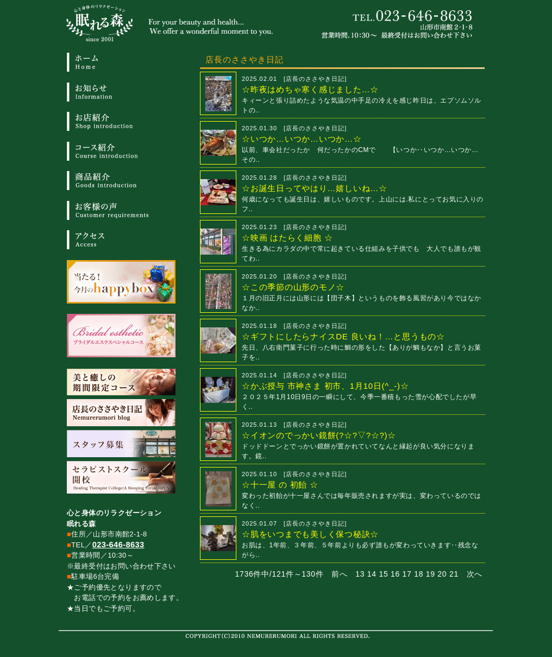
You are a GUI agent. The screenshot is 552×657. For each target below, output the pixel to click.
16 (395, 574)
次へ (474, 574)
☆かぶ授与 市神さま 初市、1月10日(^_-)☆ (325, 385)
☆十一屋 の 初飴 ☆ (280, 484)
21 (454, 574)
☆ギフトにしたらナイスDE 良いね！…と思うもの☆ (343, 336)
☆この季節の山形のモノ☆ (293, 287)
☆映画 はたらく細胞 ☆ (287, 237)
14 (372, 574)
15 (383, 574)
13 (360, 574)
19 (430, 574)
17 (407, 574)
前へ (339, 574)
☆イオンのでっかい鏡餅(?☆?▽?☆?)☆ (319, 435)
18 (418, 574)
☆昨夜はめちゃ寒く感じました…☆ (310, 89)
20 (442, 574)
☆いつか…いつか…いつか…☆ (302, 138)
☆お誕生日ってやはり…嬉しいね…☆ (314, 188)
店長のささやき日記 (315, 78)
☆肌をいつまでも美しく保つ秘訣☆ (310, 534)
